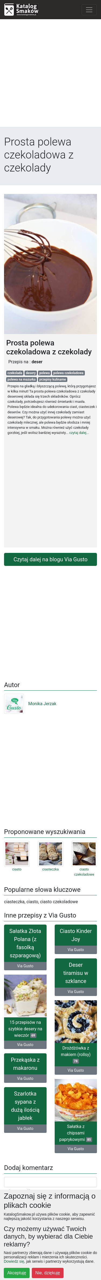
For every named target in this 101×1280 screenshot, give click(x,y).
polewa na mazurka (22, 379)
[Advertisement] (50, 74)
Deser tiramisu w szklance (75, 973)
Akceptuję (16, 1273)
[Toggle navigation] (89, 9)
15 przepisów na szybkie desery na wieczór (25, 1029)
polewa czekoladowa (68, 373)
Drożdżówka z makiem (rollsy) (75, 1054)
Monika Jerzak (30, 703)
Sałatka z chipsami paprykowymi (75, 1133)
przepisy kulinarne (52, 379)
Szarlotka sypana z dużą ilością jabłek (25, 1105)
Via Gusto (25, 966)
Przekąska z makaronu (25, 1064)
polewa (44, 373)
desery (31, 373)
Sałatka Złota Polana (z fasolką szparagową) (25, 943)
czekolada (15, 373)
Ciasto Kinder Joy (76, 935)
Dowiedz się (14, 1261)
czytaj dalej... (79, 433)
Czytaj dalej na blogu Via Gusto (50, 559)
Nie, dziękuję (47, 1273)
